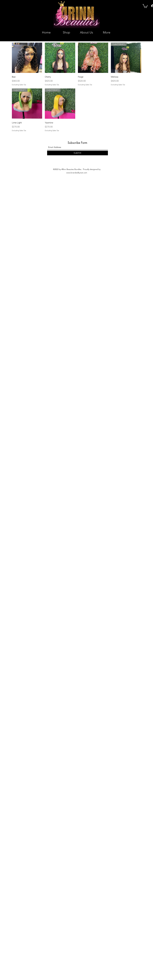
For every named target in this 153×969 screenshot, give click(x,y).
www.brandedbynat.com (76, 172)
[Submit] (77, 153)
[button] (145, 6)
